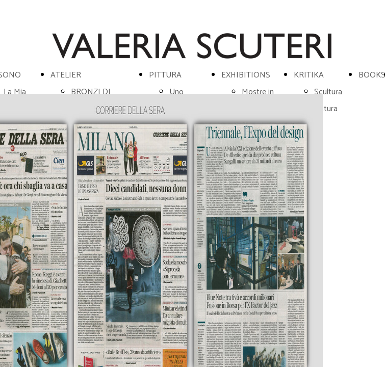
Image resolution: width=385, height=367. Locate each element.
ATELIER (65, 75)
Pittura (326, 109)
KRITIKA (309, 75)
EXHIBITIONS (245, 75)
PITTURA (165, 75)
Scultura (328, 92)
